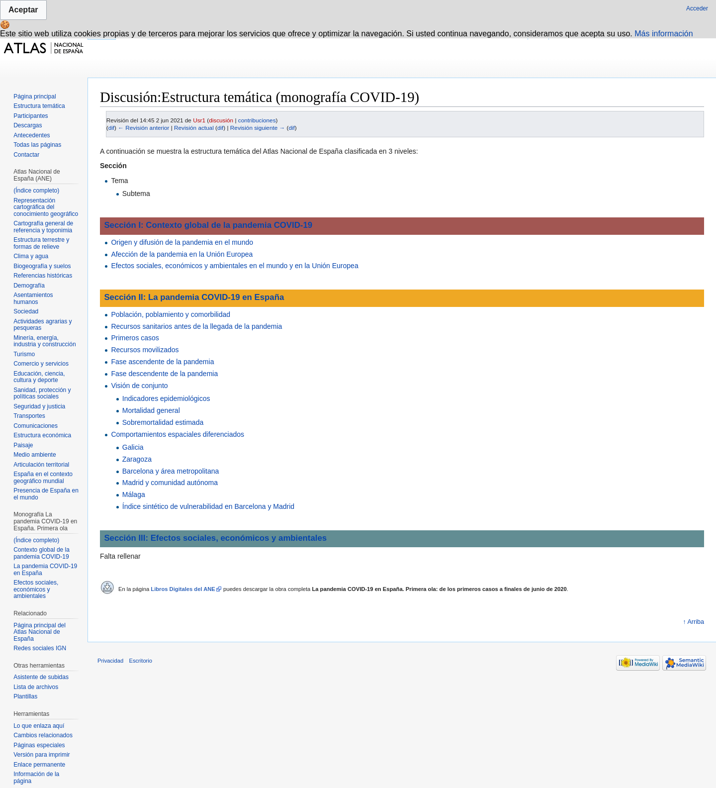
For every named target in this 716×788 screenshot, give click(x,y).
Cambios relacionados (43, 735)
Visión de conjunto (139, 386)
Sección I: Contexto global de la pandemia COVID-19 (208, 225)
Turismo (24, 354)
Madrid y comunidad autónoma (170, 483)
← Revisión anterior (143, 127)
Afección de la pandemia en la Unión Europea (182, 254)
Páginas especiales (39, 745)
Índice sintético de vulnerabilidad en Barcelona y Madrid (208, 506)
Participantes (30, 115)
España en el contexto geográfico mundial (43, 478)
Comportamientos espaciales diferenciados (177, 434)
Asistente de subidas (41, 677)
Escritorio (140, 661)
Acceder (697, 8)
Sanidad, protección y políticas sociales (42, 393)
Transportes (29, 415)
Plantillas (25, 696)
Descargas (27, 125)
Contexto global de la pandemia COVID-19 (41, 553)
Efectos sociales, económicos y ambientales (35, 589)
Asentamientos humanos (33, 298)
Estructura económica (42, 435)
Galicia (133, 447)
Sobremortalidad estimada (162, 422)
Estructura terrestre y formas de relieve (41, 243)
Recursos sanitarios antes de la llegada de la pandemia (196, 326)
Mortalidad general (151, 410)
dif (111, 127)
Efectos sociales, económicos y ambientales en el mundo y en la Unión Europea (234, 266)
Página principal (34, 96)
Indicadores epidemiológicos (166, 398)
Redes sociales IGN (39, 648)
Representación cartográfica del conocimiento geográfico (45, 207)
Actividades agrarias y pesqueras (42, 325)
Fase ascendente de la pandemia (162, 362)
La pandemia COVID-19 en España (45, 570)
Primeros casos (135, 338)
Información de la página (36, 778)
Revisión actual (194, 127)
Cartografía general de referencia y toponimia (43, 227)
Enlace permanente (39, 764)
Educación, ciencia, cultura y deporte (39, 377)
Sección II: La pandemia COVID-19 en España (194, 297)
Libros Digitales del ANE (183, 589)
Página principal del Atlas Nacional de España (39, 632)
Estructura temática (39, 105)
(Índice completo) (36, 190)
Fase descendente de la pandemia (164, 374)
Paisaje (23, 445)
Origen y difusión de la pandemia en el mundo (182, 242)
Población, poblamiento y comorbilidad (170, 314)
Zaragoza (137, 459)
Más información (663, 33)
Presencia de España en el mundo (46, 494)
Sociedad (25, 311)
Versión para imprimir (41, 754)
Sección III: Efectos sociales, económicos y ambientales (215, 538)
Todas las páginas (37, 144)
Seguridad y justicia (39, 406)
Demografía (29, 285)
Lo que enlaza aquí (38, 725)
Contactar (26, 154)
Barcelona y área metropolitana (170, 471)
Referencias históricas (42, 275)
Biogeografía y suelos (42, 266)
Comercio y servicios (41, 363)
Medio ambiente (34, 454)
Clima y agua (30, 256)
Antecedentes (31, 135)
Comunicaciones (35, 425)
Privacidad (110, 661)
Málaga (133, 494)
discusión (221, 120)
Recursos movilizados (145, 350)
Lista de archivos (35, 687)
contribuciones (257, 120)
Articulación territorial (41, 464)
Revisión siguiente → (257, 127)
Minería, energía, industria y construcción (44, 341)
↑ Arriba (693, 621)
